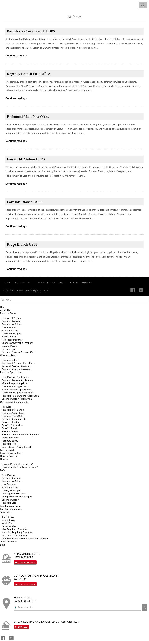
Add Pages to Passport (13, 493)
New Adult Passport (12, 318)
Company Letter (10, 437)
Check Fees (21, 627)
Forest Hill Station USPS (26, 159)
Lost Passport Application (15, 386)
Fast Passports (7, 449)
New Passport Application (15, 377)
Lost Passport (9, 327)
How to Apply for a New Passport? (20, 467)
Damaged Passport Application (18, 392)
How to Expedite (9, 456)
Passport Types (8, 313)
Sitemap (86, 282)
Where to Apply (8, 355)
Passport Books (10, 440)
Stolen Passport (10, 330)
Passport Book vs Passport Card (18, 352)
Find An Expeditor (25, 562)
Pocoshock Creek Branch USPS (31, 31)
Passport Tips (9, 443)
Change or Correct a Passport (17, 342)
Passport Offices (10, 359)
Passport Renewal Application (17, 380)
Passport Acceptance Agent (16, 369)
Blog (31, 282)
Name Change (9, 336)
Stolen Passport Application (16, 389)
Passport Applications (11, 372)
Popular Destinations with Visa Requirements (25, 538)
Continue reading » (16, 55)
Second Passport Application (17, 398)
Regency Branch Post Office (28, 74)
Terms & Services (68, 282)
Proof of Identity (10, 422)
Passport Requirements (14, 418)
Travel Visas (6, 512)
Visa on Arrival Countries (15, 535)
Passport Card (9, 348)
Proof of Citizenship (12, 425)
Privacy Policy (46, 282)
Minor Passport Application (16, 383)
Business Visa (9, 526)
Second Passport (10, 345)
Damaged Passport (11, 333)
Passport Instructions (11, 452)
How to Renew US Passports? (17, 463)
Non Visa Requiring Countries (17, 532)
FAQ (2, 470)
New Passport (9, 474)
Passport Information (13, 409)
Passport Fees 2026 (12, 415)
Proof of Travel (9, 428)
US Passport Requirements (14, 401)
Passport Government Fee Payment (20, 434)
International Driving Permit (16, 446)
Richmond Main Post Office (28, 116)
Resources (7, 406)
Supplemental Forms (10, 505)
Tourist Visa (8, 516)
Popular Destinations (11, 508)
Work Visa (7, 523)
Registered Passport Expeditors (18, 363)
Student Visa (8, 519)
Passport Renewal (11, 321)
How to (4, 459)
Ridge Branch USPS (22, 244)
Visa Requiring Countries (15, 529)
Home (6, 282)
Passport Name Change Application (20, 395)
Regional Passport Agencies (16, 366)
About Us (19, 282)
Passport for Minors (12, 324)
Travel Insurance (8, 541)
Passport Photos (10, 431)
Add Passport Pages (12, 339)
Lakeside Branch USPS (24, 202)
